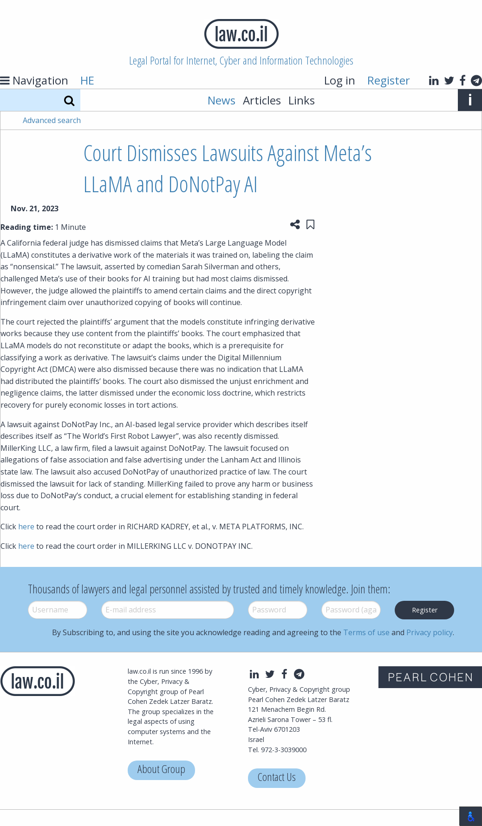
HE (87, 80)
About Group (161, 770)
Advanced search (52, 120)
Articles (262, 100)
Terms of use (366, 632)
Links (301, 100)
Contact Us (277, 778)
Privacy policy (429, 632)
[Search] (69, 100)
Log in (339, 80)
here (26, 526)
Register (388, 80)
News (221, 100)
